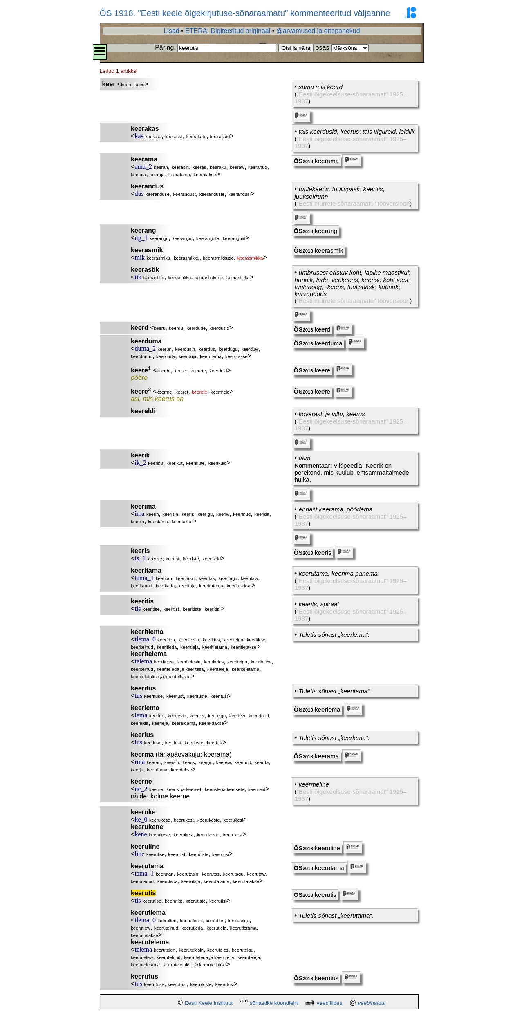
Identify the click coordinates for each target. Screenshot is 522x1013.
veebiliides (329, 1003)
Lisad (171, 30)
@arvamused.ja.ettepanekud (318, 30)
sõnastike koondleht (274, 1003)
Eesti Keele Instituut (209, 1003)
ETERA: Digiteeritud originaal (227, 30)
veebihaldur (372, 1003)
